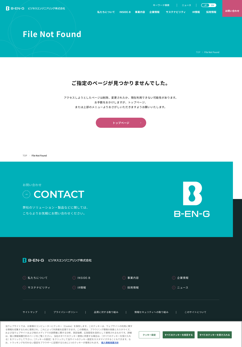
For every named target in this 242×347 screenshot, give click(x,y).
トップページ (121, 123)
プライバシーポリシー (65, 312)
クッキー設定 (149, 336)
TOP (198, 52)
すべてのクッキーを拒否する (179, 336)
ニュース (186, 5)
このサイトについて (196, 312)
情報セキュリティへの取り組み (151, 312)
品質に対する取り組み (106, 312)
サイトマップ (30, 312)
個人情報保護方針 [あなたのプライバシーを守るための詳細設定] (110, 344)
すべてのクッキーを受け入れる (214, 336)
